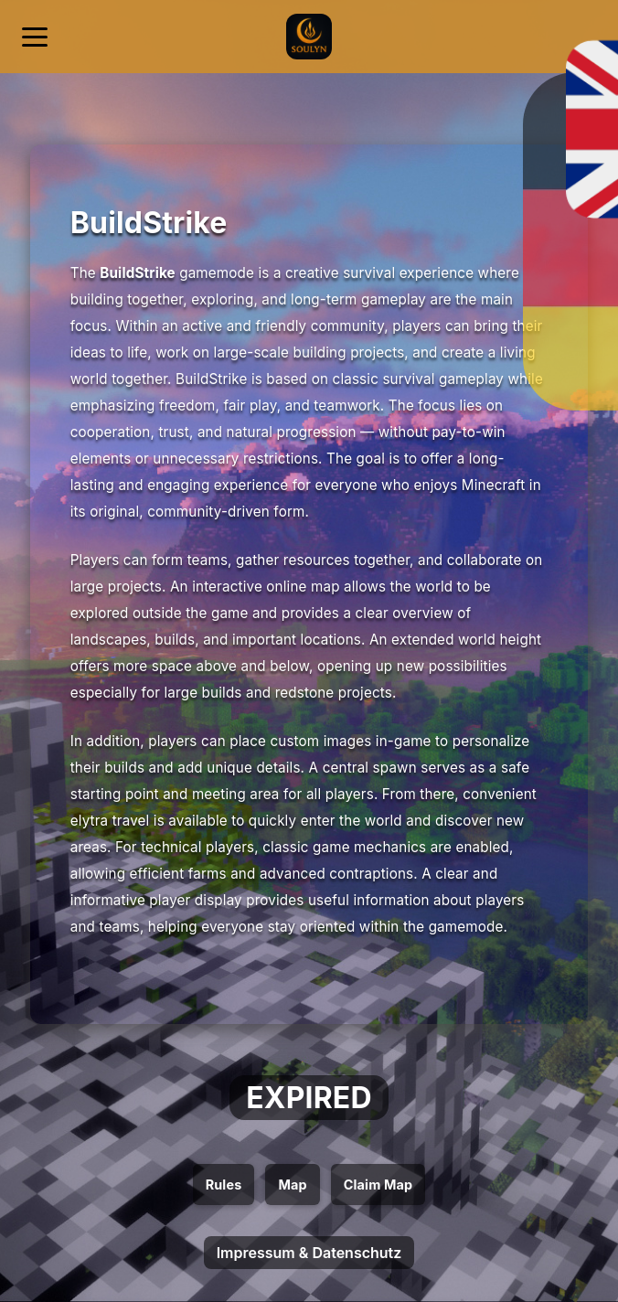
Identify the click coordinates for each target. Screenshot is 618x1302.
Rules (224, 1184)
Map (292, 1184)
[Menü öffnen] (35, 37)
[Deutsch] (541, 25)
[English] (585, 25)
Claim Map (378, 1184)
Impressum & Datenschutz (309, 1252)
